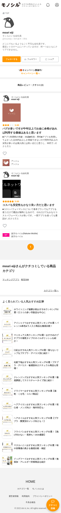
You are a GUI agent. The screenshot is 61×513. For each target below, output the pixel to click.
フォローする (11, 59)
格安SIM (25, 279)
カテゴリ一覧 (23, 489)
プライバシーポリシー (42, 496)
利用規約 (26, 496)
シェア (49, 59)
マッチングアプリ (10, 279)
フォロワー (30, 59)
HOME (30, 482)
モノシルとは (38, 489)
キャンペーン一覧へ (30, 73)
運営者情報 (14, 496)
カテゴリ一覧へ (51, 290)
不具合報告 (30, 502)
